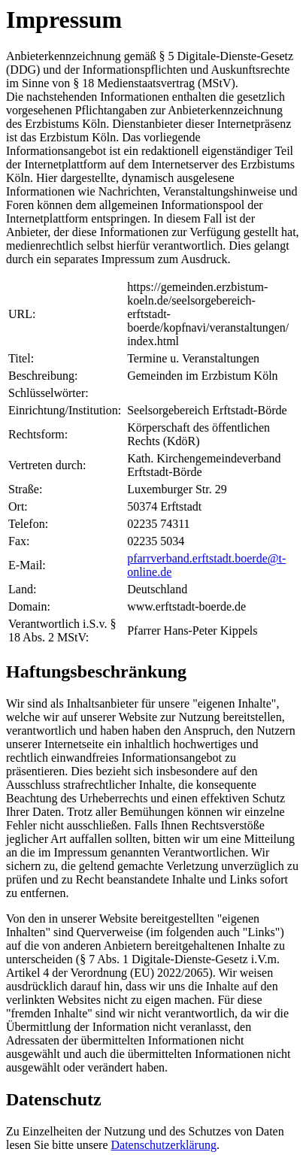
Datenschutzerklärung (164, 1144)
